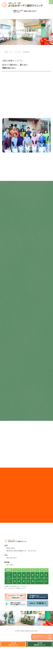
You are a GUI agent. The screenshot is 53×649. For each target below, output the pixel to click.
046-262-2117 (30, 11)
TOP (6, 54)
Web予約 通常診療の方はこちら (40, 644)
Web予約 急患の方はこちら (13, 644)
